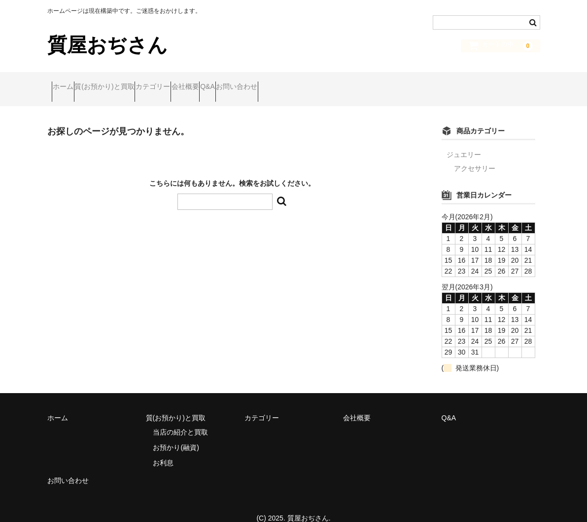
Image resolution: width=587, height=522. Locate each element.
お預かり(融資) (176, 434)
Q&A (288, 82)
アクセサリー (474, 155)
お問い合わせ (336, 82)
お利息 (163, 449)
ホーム (67, 82)
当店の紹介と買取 (180, 418)
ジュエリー (464, 141)
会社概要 (247, 82)
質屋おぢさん (107, 45)
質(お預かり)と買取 (128, 82)
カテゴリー (195, 82)
